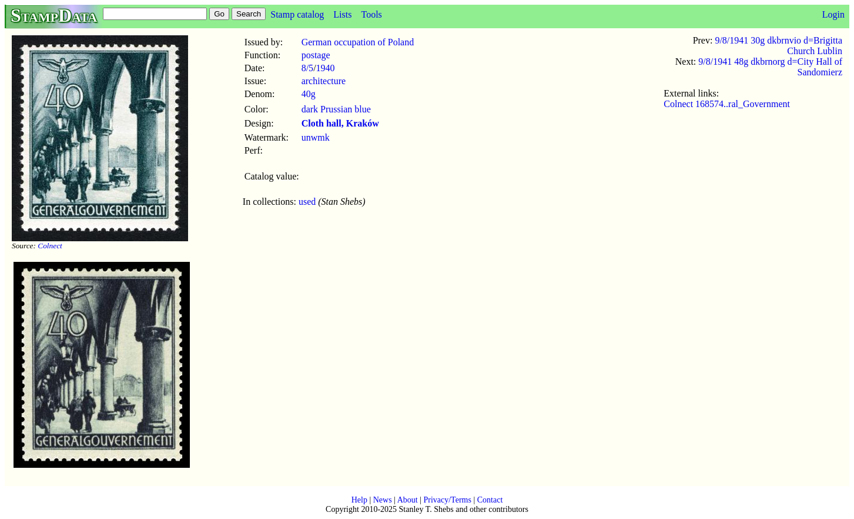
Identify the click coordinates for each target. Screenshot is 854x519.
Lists (342, 14)
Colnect (50, 245)
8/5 (307, 68)
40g (309, 94)
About (407, 499)
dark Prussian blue (336, 109)
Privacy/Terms (447, 499)
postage (316, 55)
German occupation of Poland (358, 42)
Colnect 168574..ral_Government (727, 104)
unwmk (316, 137)
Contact (490, 499)
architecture (324, 81)
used (307, 202)
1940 (325, 68)
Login (833, 14)
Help (359, 499)
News (382, 499)
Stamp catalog (297, 14)
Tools (371, 14)
